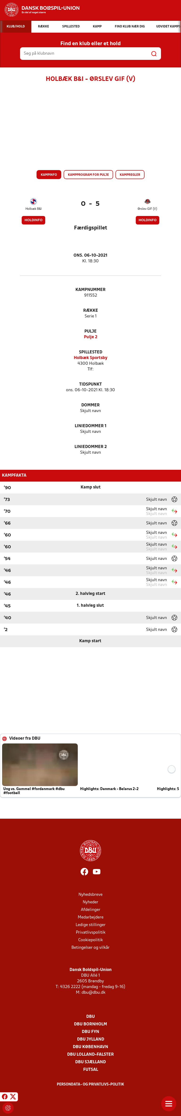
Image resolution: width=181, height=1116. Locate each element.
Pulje (90, 332)
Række (90, 311)
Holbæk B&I (33, 209)
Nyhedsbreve (90, 895)
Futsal (90, 1070)
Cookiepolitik (90, 940)
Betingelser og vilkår (90, 948)
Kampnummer (90, 290)
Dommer (90, 405)
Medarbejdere (90, 917)
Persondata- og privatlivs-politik (90, 1084)
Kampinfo (49, 174)
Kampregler (130, 174)
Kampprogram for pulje (88, 174)
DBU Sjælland (90, 1062)
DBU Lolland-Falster (90, 1055)
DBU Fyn (90, 1032)
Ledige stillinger (91, 925)
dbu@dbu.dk (93, 993)
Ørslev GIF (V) (147, 209)
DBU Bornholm (90, 1024)
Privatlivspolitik (90, 933)
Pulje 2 (90, 337)
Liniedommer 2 (90, 447)
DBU (90, 1017)
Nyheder (90, 902)
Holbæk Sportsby (90, 358)
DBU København (90, 1047)
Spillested (90, 352)
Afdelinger (90, 910)
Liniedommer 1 (91, 426)
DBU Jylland (90, 1039)
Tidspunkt (90, 384)
